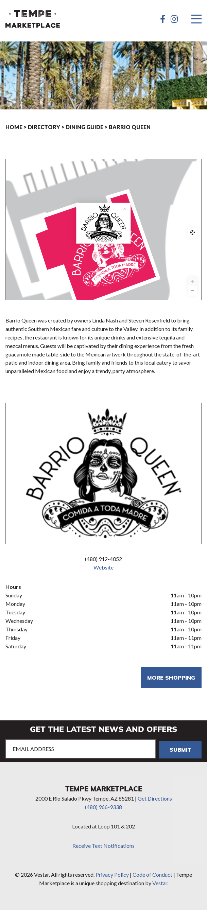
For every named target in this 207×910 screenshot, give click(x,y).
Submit (180, 749)
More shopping (171, 677)
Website (103, 567)
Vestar (159, 883)
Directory (44, 127)
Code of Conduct (152, 874)
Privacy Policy (112, 874)
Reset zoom (192, 232)
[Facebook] (162, 19)
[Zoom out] (192, 291)
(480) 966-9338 (103, 807)
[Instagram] (174, 19)
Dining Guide (84, 127)
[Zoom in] (192, 281)
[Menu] (196, 19)
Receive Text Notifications (103, 845)
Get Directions (155, 798)
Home (13, 127)
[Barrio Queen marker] (101, 251)
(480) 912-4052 (103, 559)
